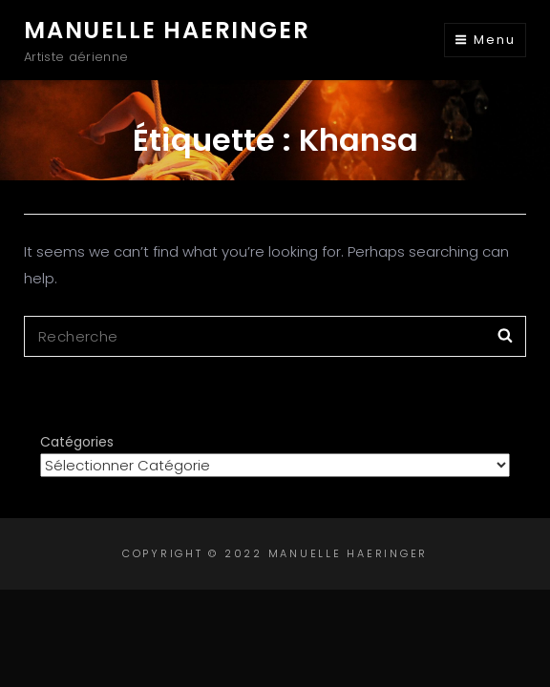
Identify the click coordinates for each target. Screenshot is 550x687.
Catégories (77, 441)
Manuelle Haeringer (166, 30)
